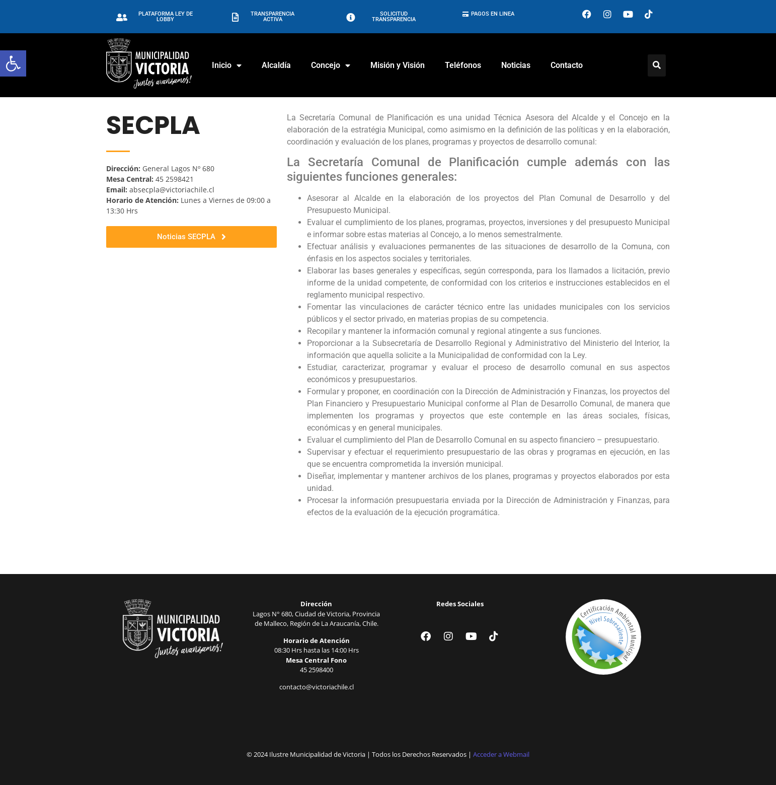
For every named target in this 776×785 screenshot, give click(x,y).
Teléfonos (463, 65)
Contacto (567, 65)
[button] (13, 63)
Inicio (227, 65)
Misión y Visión (397, 65)
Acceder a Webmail (501, 754)
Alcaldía (276, 65)
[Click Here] (657, 65)
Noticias (515, 65)
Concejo (330, 65)
